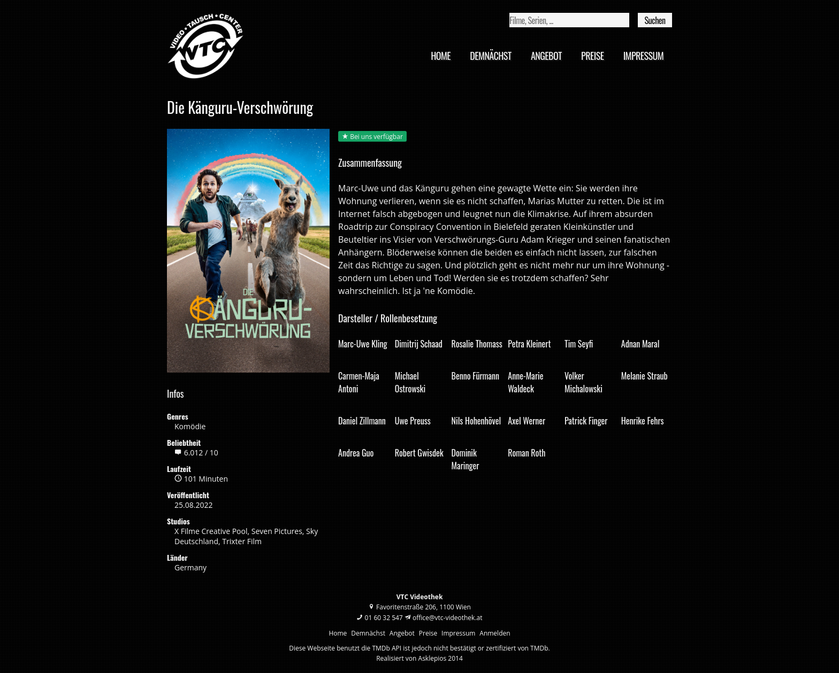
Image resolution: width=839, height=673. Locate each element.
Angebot (546, 56)
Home (441, 56)
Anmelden (494, 633)
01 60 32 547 (384, 617)
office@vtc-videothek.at (448, 617)
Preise (592, 56)
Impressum (643, 56)
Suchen (654, 20)
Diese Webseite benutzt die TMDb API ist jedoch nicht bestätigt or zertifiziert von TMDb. (419, 648)
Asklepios (432, 658)
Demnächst (490, 56)
